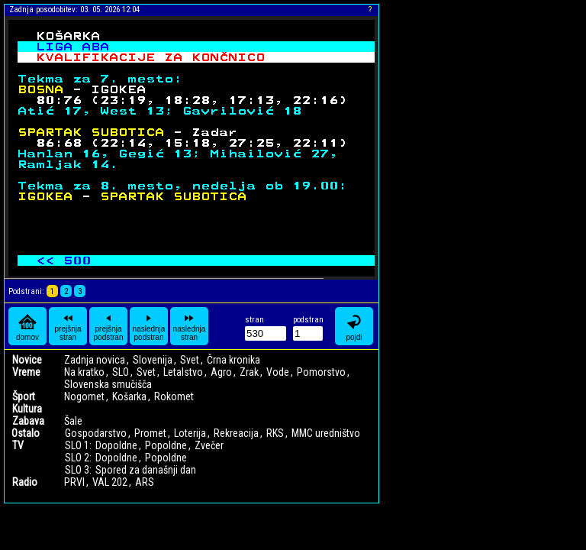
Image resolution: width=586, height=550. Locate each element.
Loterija (190, 433)
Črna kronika (233, 360)
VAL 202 (109, 482)
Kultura (27, 409)
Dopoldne (116, 445)
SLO (120, 372)
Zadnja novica (94, 360)
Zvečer (209, 445)
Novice (27, 360)
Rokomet (174, 396)
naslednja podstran (149, 326)
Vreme (26, 372)
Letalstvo (183, 372)
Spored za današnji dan (145, 470)
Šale (73, 421)
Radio (25, 482)
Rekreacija (236, 433)
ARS (144, 482)
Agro (221, 372)
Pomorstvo (321, 372)
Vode (277, 372)
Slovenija (152, 360)
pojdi (354, 326)
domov (27, 326)
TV (18, 445)
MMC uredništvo (325, 433)
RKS (275, 433)
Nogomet (84, 396)
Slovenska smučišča (108, 384)
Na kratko (84, 372)
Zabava (28, 421)
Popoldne (166, 445)
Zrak (249, 372)
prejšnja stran (67, 326)
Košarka (129, 396)
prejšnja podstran (109, 326)
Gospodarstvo (96, 433)
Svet (189, 360)
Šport (23, 396)
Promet (150, 433)
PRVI (74, 482)
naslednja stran (189, 326)
